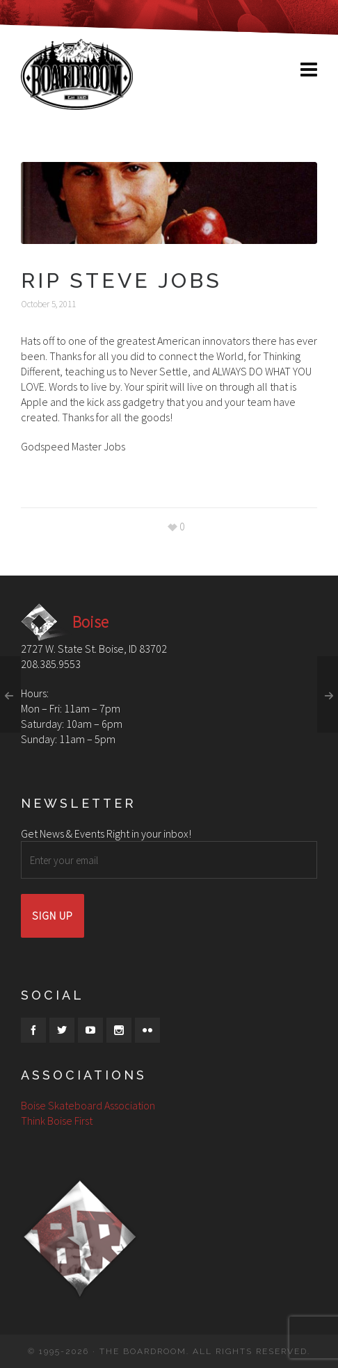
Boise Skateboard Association (88, 1105)
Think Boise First (56, 1120)
